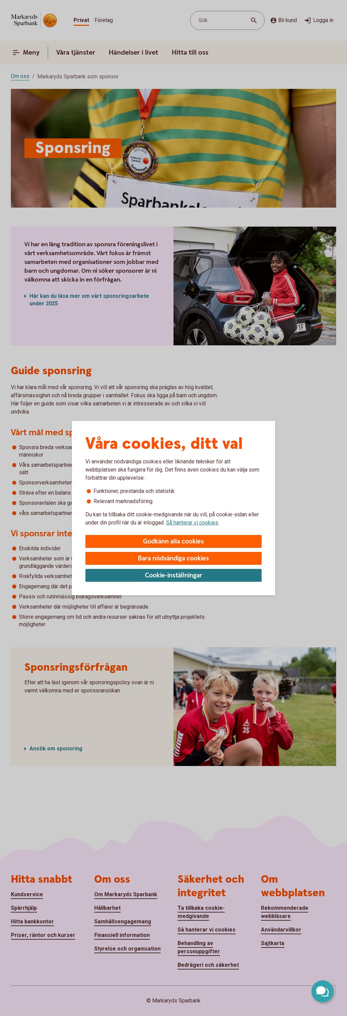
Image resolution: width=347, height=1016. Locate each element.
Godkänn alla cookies (173, 541)
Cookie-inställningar (173, 575)
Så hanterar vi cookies (192, 522)
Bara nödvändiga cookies (173, 558)
